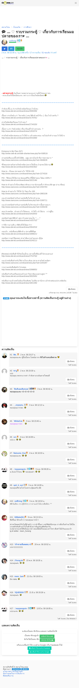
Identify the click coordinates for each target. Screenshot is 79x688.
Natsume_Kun (19, 453)
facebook (16, 669)
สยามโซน (6, 27)
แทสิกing (12, 41)
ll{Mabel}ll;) (19, 517)
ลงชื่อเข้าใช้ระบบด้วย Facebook (39, 648)
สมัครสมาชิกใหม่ (47, 640)
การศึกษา (28, 27)
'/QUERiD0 (19, 592)
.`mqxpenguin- (19, 469)
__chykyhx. (18, 405)
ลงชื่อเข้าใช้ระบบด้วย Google (39, 652)
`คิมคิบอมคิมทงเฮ (20, 389)
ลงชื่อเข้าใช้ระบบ (47, 636)
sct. (15, 437)
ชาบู (15, 371)
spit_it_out (18, 485)
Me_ (15, 355)
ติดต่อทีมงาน (8, 676)
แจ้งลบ (72, 289)
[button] (76, 3)
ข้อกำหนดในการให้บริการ (13, 674)
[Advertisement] (39, 75)
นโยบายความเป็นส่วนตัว (13, 671)
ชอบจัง (20, 49)
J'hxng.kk (18, 560)
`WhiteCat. (18, 421)
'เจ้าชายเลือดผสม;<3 (22, 544)
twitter (25, 669)
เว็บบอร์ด (16, 27)
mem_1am (19, 576)
